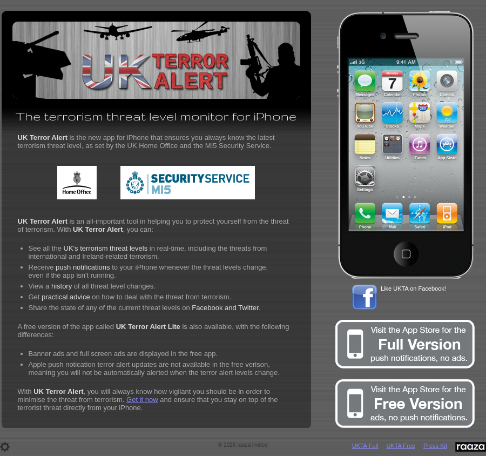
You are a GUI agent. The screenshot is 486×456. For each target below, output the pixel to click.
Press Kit (435, 445)
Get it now (142, 399)
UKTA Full (365, 445)
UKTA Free (400, 445)
